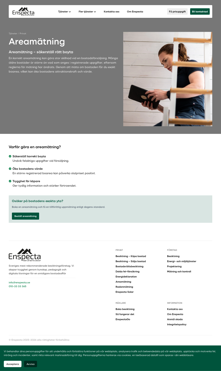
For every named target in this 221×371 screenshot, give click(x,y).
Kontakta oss (111, 11)
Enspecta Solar (125, 291)
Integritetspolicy (176, 324)
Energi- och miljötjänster (181, 261)
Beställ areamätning (25, 216)
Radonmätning (124, 286)
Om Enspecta (135, 11)
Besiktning (173, 256)
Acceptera (12, 364)
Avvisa (31, 364)
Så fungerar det (125, 314)
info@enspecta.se (19, 282)
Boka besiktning (125, 309)
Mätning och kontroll (179, 271)
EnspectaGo (123, 319)
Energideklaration (126, 276)
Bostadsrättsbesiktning (129, 266)
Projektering (174, 266)
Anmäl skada (175, 319)
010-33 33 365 (17, 286)
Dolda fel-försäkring (127, 271)
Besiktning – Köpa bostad (131, 256)
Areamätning (123, 281)
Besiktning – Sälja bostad (131, 261)
